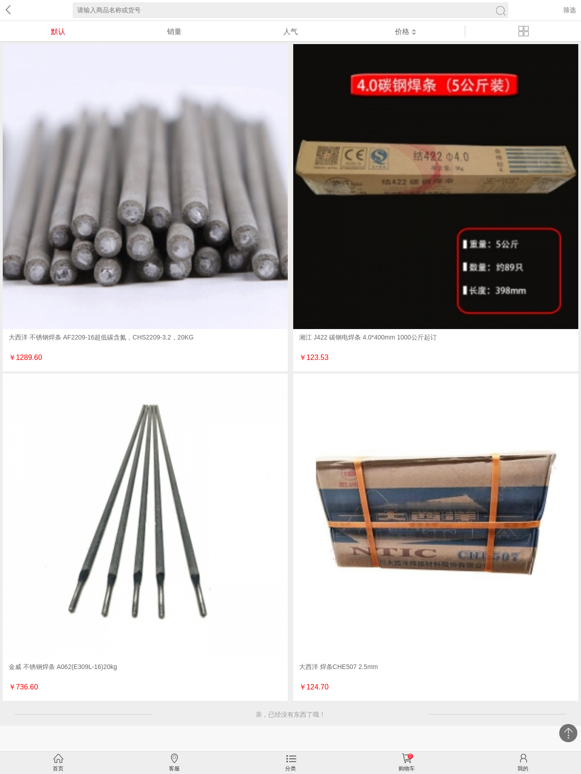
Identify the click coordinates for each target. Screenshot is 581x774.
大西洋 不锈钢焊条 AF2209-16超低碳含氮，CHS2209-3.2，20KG (101, 337)
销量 (174, 31)
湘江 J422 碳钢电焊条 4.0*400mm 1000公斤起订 (368, 337)
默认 (58, 31)
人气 (290, 31)
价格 (405, 31)
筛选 (569, 10)
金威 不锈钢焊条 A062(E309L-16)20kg (63, 666)
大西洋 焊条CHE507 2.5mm (338, 666)
